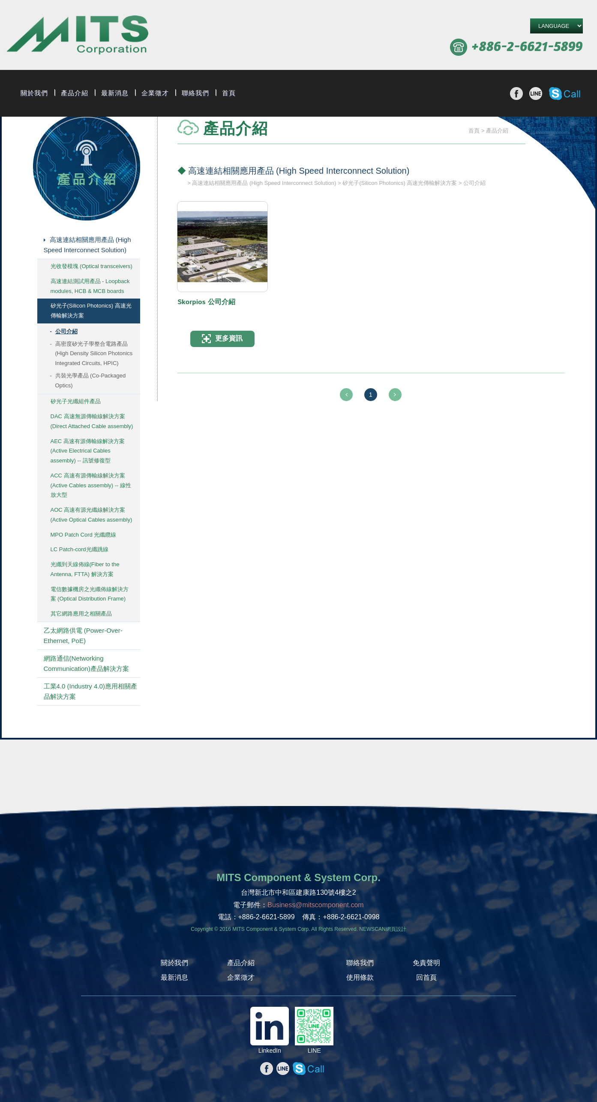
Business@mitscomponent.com (315, 905)
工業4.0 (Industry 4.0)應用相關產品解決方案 (90, 691)
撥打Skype (564, 93)
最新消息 (115, 93)
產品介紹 (74, 93)
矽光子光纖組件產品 (76, 401)
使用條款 (360, 977)
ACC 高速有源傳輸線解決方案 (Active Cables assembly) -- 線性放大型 (91, 485)
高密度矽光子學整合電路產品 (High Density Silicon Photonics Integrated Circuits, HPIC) (94, 354)
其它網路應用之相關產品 (81, 613)
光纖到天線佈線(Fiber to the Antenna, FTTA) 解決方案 (85, 569)
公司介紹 (66, 331)
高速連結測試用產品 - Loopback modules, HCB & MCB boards (90, 286)
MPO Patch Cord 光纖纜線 (84, 534)
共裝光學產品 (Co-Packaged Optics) (90, 380)
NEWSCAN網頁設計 (382, 929)
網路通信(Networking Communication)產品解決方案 (86, 663)
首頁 (229, 93)
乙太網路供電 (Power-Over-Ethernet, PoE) (83, 635)
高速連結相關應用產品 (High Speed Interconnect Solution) (87, 245)
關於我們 (34, 93)
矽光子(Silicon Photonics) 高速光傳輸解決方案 (91, 310)
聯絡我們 (195, 93)
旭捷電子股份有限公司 (77, 36)
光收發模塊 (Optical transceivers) (91, 266)
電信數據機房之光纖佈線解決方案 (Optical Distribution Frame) (90, 594)
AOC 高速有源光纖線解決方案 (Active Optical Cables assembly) (91, 515)
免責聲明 (426, 962)
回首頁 (426, 977)
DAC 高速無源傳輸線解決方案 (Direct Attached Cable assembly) (92, 421)
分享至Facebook (516, 93)
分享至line (535, 93)
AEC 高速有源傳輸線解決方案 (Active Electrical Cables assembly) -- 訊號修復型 (88, 451)
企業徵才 (155, 93)
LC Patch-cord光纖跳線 (79, 549)
